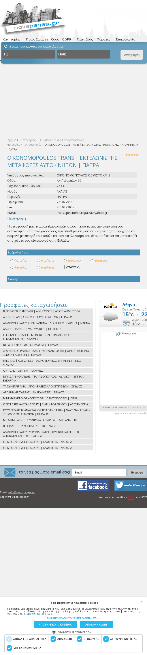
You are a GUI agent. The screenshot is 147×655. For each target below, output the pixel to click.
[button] (73, 618)
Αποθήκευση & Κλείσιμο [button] (55, 624)
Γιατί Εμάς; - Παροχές (93, 39)
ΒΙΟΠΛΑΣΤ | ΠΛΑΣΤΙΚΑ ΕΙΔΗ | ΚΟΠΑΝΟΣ (30, 426)
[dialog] (73, 626)
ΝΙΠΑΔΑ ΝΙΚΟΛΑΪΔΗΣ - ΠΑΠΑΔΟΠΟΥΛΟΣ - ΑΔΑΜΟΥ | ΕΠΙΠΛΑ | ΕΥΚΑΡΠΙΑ (44, 378)
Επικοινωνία (125, 39)
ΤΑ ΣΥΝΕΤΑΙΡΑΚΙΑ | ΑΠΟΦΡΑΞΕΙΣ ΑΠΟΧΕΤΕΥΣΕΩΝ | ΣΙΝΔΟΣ (42, 386)
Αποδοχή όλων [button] (96, 624)
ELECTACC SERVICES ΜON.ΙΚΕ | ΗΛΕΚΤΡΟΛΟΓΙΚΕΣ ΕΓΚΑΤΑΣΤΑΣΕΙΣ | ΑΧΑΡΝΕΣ (36, 337)
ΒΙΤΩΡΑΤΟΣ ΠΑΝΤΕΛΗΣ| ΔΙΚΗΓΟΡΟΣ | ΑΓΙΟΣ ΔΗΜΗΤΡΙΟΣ (42, 311)
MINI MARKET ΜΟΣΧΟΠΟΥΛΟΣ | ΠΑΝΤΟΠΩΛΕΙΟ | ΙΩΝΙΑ (40, 398)
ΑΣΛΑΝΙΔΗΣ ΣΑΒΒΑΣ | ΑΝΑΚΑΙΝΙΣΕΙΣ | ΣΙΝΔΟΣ (33, 392)
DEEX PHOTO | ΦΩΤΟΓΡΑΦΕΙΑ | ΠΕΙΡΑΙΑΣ (31, 345)
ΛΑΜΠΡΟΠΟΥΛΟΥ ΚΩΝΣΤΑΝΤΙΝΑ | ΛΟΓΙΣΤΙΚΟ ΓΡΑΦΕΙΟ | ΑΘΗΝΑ (46, 323)
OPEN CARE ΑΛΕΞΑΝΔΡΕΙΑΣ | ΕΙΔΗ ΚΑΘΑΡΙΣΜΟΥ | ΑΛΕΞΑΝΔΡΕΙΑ (45, 404)
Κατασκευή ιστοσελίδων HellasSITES (123, 497)
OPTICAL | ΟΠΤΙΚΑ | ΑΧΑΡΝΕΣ (23, 370)
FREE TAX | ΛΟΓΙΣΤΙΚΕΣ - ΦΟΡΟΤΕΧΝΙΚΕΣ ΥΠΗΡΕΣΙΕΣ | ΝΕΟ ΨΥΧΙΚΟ (42, 363)
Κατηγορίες (28, 140)
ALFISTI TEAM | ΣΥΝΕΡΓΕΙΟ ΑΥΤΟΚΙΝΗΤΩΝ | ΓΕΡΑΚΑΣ (38, 317)
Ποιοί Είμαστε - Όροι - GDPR (48, 39)
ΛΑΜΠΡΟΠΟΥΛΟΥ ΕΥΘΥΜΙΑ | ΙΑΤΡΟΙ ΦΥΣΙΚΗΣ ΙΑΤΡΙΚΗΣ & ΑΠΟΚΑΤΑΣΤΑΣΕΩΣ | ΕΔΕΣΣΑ (41, 434)
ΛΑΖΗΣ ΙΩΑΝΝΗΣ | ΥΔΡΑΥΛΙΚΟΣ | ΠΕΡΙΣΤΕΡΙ (32, 329)
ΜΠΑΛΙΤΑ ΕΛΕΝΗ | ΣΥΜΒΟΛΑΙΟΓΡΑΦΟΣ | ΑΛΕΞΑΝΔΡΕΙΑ (40, 420)
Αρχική (12, 140)
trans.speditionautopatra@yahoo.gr (82, 213)
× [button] (141, 601)
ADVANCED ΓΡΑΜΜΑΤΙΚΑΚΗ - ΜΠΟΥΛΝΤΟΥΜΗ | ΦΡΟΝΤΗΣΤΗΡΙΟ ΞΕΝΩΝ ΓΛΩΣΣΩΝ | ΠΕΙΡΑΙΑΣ (46, 353)
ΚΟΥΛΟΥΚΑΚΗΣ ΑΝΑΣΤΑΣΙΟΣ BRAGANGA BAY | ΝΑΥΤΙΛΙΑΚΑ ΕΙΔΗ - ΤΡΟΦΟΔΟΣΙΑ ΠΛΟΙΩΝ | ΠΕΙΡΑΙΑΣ (46, 412)
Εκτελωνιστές (32, 145)
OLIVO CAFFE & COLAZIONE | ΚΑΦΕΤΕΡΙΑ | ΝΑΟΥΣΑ (37, 442)
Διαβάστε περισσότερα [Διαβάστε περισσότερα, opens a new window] (38, 613)
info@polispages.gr (21, 492)
